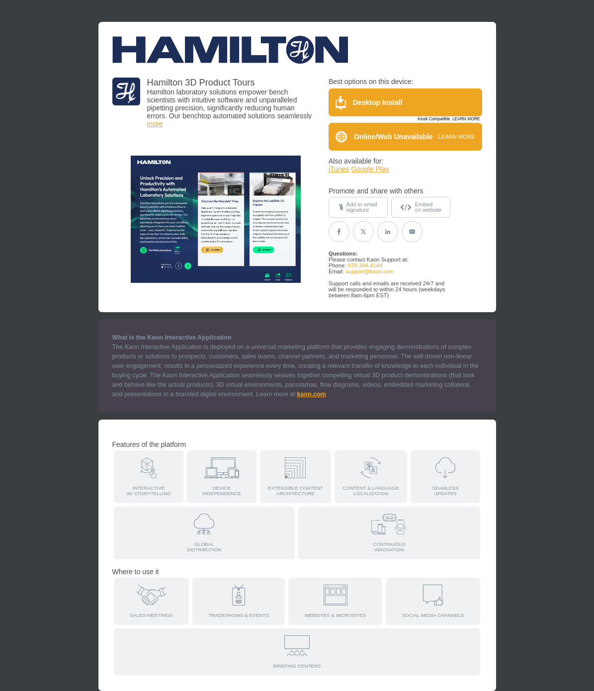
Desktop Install (369, 102)
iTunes (339, 169)
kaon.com (311, 394)
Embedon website (421, 207)
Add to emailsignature (358, 207)
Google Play (370, 169)
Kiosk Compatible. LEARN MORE (449, 118)
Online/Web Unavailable (405, 137)
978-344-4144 (365, 265)
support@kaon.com (369, 271)
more (155, 124)
